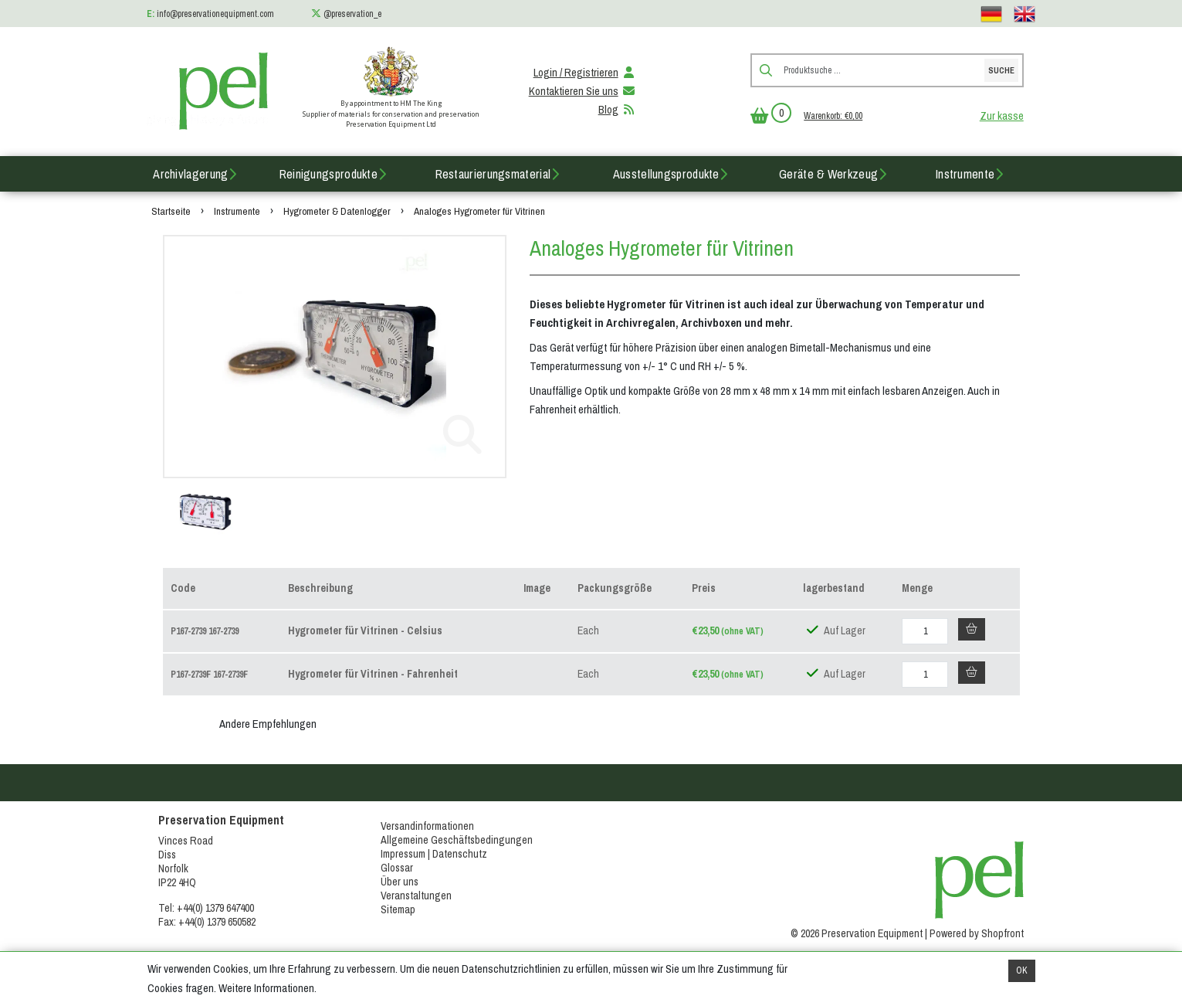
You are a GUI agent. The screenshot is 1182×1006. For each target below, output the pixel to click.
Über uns (399, 882)
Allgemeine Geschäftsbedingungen (457, 840)
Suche (1001, 70)
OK (1022, 970)
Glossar (397, 868)
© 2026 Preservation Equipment (857, 933)
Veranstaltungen (416, 895)
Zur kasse (1002, 116)
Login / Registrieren (585, 72)
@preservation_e (352, 13)
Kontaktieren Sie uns (583, 91)
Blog (617, 109)
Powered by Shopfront (977, 933)
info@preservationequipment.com (215, 13)
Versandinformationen (427, 826)
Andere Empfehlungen (268, 724)
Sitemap (398, 909)
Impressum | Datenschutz (434, 854)
